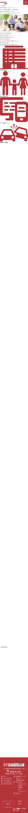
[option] (14, 23)
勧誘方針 (8, 804)
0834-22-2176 (15, 771)
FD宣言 (19, 804)
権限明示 (20, 801)
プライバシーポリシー (8, 801)
